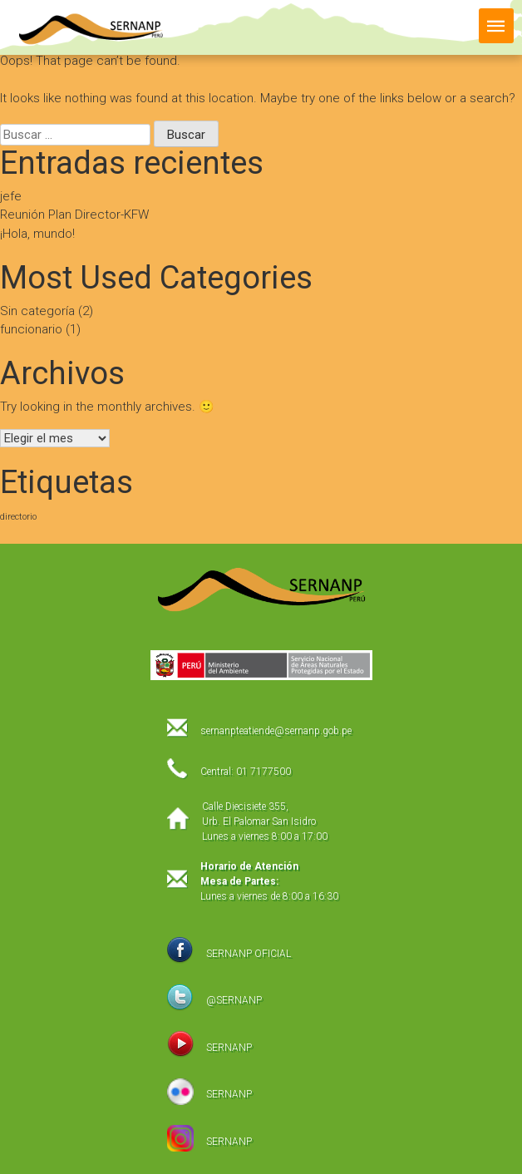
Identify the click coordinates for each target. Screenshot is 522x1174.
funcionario (31, 329)
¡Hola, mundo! (37, 233)
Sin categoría (37, 310)
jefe (11, 196)
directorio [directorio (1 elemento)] (18, 516)
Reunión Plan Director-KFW (74, 214)
